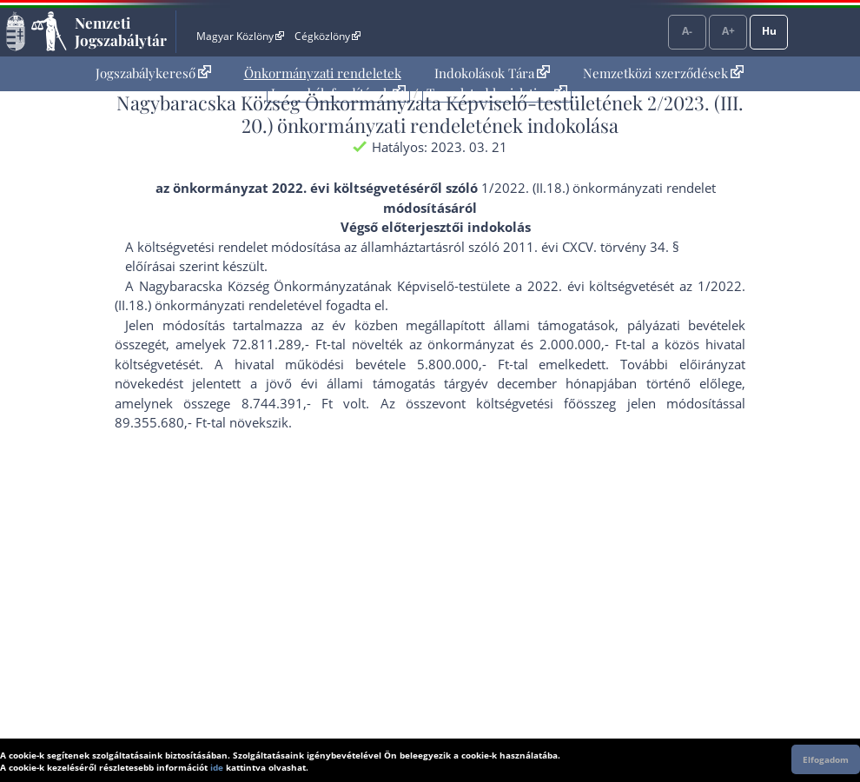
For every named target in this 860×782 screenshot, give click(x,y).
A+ (728, 30)
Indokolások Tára (492, 73)
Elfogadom (826, 759)
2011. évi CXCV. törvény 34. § (591, 246)
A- (687, 30)
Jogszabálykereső (153, 73)
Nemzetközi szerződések (663, 73)
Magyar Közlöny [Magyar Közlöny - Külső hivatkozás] (240, 36)
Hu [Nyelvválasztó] (769, 30)
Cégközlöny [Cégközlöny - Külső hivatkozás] (327, 36)
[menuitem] (153, 73)
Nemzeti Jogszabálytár (121, 31)
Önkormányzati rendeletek (322, 73)
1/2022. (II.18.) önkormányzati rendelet (598, 187)
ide (216, 767)
